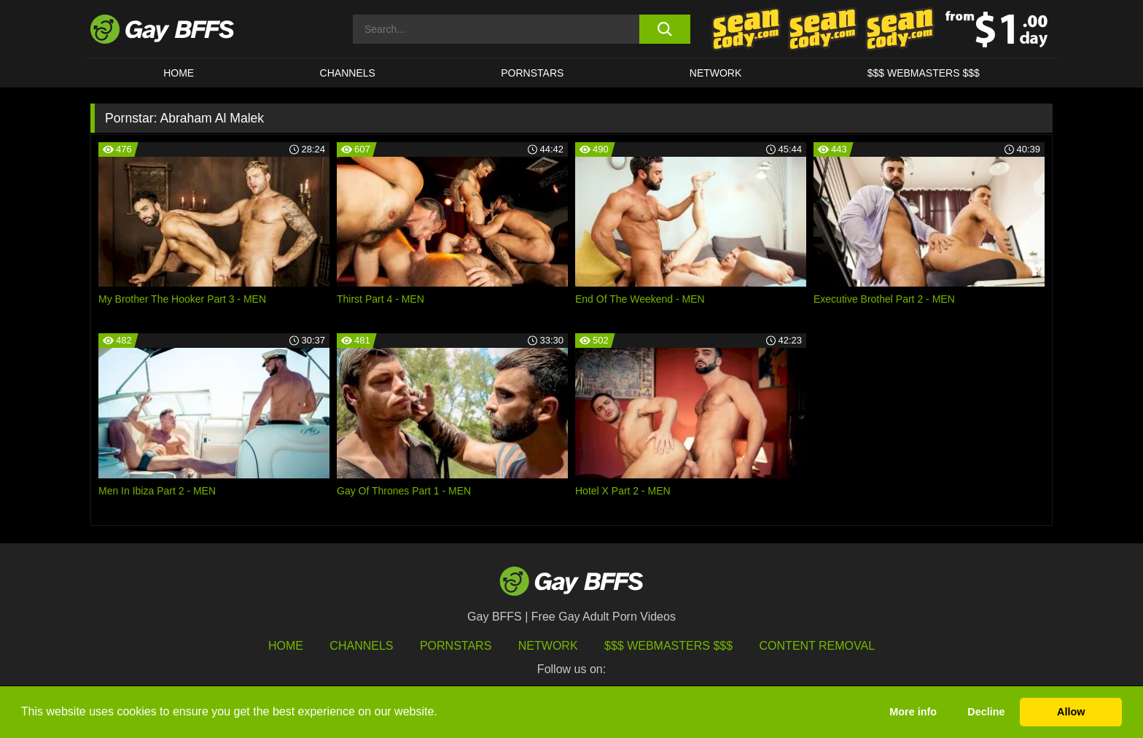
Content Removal (817, 646)
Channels (361, 646)
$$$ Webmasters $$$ (923, 73)
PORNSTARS (532, 73)
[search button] (664, 29)
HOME (178, 73)
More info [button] (913, 712)
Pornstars (455, 646)
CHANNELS (347, 73)
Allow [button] (1071, 712)
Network (716, 73)
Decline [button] (985, 712)
